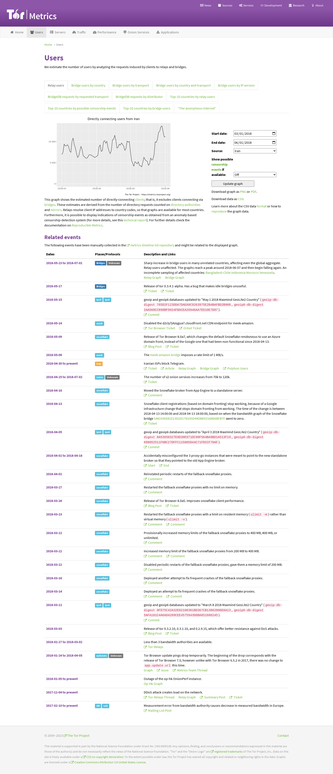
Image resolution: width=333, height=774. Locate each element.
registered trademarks (228, 751)
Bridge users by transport (130, 85)
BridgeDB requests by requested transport (78, 96)
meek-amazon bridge (165, 355)
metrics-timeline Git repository (152, 245)
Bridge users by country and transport (183, 85)
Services (246, 5)
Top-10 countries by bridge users (146, 108)
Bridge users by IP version (236, 85)
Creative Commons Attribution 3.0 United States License (110, 762)
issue (164, 670)
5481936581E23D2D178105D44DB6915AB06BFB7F (189, 418)
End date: (219, 142)
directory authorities (185, 204)
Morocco (252, 272)
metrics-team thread (191, 670)
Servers (58, 32)
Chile (227, 272)
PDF (253, 191)
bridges (49, 204)
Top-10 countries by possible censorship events (82, 108)
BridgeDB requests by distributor (139, 96)
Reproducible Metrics (87, 225)
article (170, 368)
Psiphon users (237, 368)
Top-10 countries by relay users (192, 96)
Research (296, 5)
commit (153, 314)
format (262, 206)
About (317, 5)
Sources (225, 5)
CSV (240, 199)
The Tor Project (78, 735)
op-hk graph (153, 683)
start (151, 465)
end (166, 465)
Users (36, 32)
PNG (243, 191)
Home (17, 32)
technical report (135, 220)
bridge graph (174, 277)
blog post (154, 346)
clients (139, 199)
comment (154, 395)
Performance (104, 32)
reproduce (219, 211)
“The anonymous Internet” (197, 108)
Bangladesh (214, 272)
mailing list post (159, 710)
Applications (167, 32)
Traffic (79, 32)
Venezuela (267, 272)
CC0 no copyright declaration (104, 757)
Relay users (56, 85)
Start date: (219, 133)
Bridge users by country (88, 85)
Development (271, 5)
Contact (283, 735)
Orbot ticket (192, 328)
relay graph (153, 277)
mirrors (56, 210)
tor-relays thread (161, 697)
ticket (152, 291)
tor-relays (155, 647)
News (205, 5)
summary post (215, 697)
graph (148, 670)
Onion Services (136, 32)
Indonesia (238, 272)
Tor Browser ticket (161, 328)
